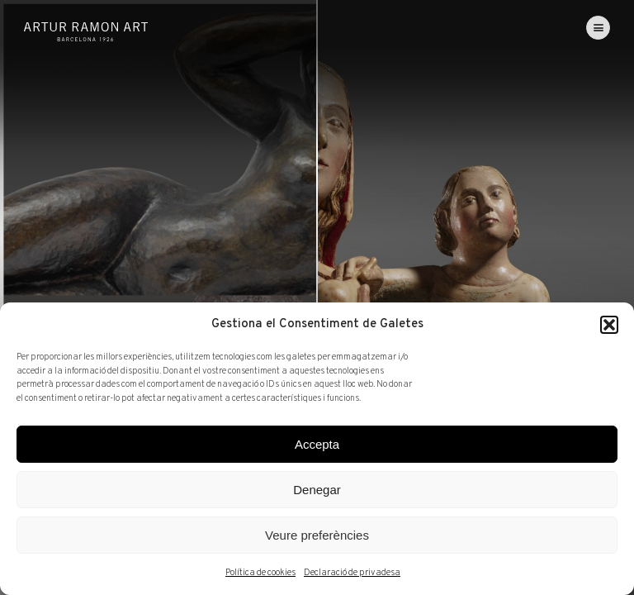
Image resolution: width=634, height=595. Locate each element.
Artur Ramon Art (86, 31)
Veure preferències (317, 535)
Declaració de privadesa (352, 572)
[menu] (598, 28)
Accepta (317, 444)
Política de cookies (260, 572)
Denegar (317, 490)
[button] (609, 325)
